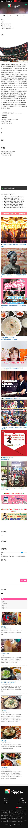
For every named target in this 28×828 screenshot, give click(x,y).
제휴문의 (6, 800)
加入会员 (8, 1)
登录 (12, 1)
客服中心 (3, 1)
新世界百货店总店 (5, 459)
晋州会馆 (3, 741)
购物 (3, 601)
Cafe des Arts (5, 653)
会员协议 (6, 802)
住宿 (3, 605)
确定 (22, 580)
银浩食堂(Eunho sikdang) (8, 682)
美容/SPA (4, 608)
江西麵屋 (3, 711)
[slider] (22, 552)
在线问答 (21, 798)
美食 (3, 599)
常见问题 (21, 800)
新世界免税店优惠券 (8, 457)
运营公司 (6, 798)
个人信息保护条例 (21, 802)
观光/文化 (4, 603)
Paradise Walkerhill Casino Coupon (12, 398)
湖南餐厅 (3, 627)
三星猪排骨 (4, 767)
